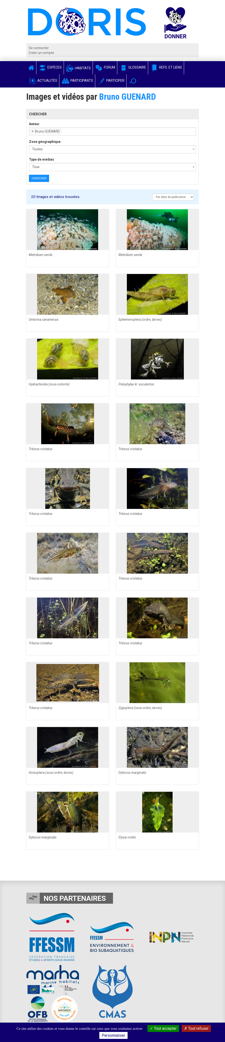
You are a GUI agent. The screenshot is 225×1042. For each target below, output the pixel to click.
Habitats (78, 68)
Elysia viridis (127, 837)
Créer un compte (41, 53)
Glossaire (132, 67)
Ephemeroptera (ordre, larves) (140, 319)
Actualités (42, 80)
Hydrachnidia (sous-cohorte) (49, 384)
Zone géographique (45, 142)
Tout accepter (163, 1028)
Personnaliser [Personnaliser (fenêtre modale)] (113, 1035)
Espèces (50, 67)
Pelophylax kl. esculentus (136, 384)
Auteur (34, 124)
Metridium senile (40, 255)
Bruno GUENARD (127, 97)
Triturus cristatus (40, 449)
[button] (133, 80)
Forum (105, 67)
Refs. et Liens (166, 67)
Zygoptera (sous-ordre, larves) (140, 708)
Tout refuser (196, 1028)
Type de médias (41, 159)
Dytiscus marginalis (132, 772)
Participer (110, 80)
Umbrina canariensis (43, 319)
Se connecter (39, 48)
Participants (77, 80)
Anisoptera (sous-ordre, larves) (51, 772)
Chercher (39, 178)
